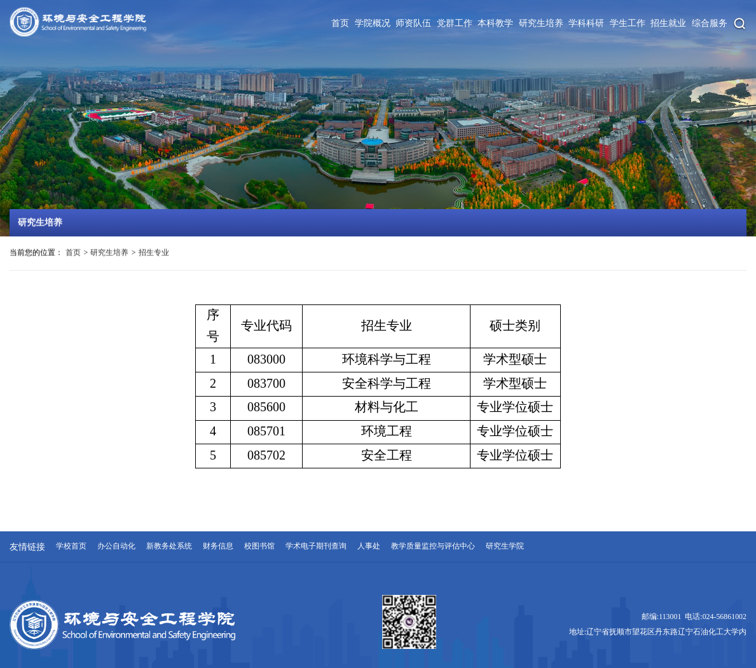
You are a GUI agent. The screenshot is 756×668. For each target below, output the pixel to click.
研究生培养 (109, 253)
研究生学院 (505, 546)
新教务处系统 (169, 546)
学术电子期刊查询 (316, 546)
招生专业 (154, 253)
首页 (73, 253)
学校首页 (71, 546)
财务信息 (218, 546)
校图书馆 (259, 546)
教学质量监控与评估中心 (433, 546)
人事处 (368, 546)
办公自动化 (116, 546)
